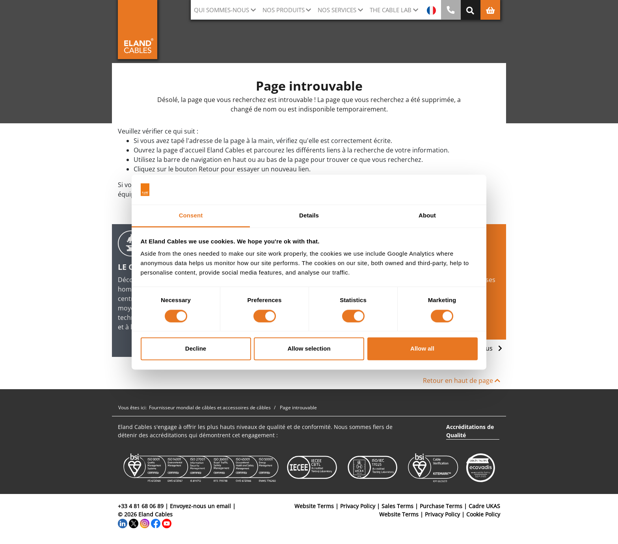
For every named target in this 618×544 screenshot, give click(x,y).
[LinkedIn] (122, 522)
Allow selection (308, 348)
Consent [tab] (191, 215)
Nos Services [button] (337, 10)
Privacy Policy (357, 506)
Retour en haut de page (461, 380)
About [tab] (427, 215)
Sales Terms (397, 506)
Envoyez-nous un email (200, 506)
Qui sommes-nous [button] (221, 10)
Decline (195, 348)
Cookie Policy (483, 514)
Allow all (422, 348)
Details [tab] (309, 215)
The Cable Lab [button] (390, 10)
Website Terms (314, 506)
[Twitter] (133, 522)
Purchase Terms (441, 506)
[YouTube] (166, 522)
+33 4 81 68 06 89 (141, 506)
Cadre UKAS (484, 506)
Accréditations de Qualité (470, 431)
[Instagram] (144, 522)
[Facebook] (155, 522)
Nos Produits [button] (283, 10)
